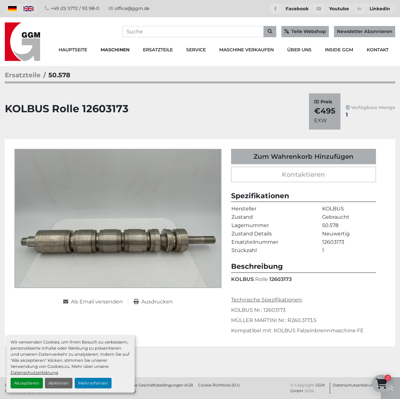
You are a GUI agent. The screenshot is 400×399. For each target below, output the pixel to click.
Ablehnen (58, 383)
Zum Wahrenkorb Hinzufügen (304, 156)
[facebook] (292, 9)
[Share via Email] (95, 302)
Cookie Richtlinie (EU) (219, 385)
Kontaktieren (303, 174)
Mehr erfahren (93, 383)
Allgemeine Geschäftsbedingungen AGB (154, 385)
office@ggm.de (132, 8)
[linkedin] (374, 9)
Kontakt (377, 50)
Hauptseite (73, 50)
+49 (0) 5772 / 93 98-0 (75, 8)
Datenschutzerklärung (34, 372)
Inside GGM (339, 50)
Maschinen (115, 50)
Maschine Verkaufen (246, 50)
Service (196, 50)
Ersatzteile (158, 50)
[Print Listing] (153, 302)
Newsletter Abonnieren (364, 31)
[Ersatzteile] (23, 75)
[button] (115, 49)
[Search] (199, 32)
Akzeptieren (26, 383)
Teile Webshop (305, 31)
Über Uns (299, 50)
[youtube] (334, 9)
